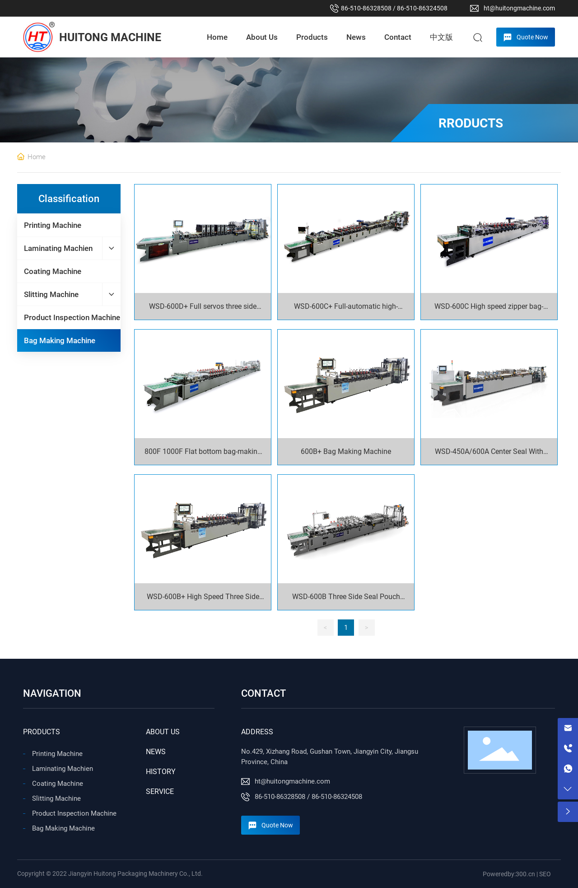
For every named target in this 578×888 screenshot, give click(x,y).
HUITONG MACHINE (110, 37)
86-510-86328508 (366, 8)
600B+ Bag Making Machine (346, 451)
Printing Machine (57, 754)
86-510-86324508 (422, 8)
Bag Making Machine (63, 828)
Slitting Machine (56, 798)
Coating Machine (57, 783)
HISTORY (161, 771)
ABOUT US (163, 731)
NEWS (156, 751)
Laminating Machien (62, 769)
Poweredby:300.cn (509, 874)
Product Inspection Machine (74, 813)
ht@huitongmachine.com (519, 8)
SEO (545, 874)
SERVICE (160, 791)
